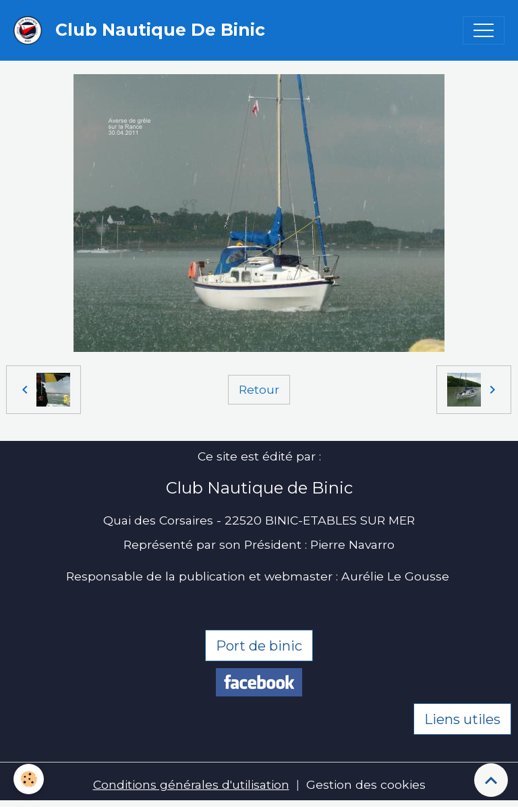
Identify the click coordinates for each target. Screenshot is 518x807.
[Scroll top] (491, 780)
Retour (259, 389)
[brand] (142, 30)
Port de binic (259, 646)
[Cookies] (28, 779)
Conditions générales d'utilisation (191, 784)
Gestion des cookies (366, 784)
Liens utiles (462, 719)
